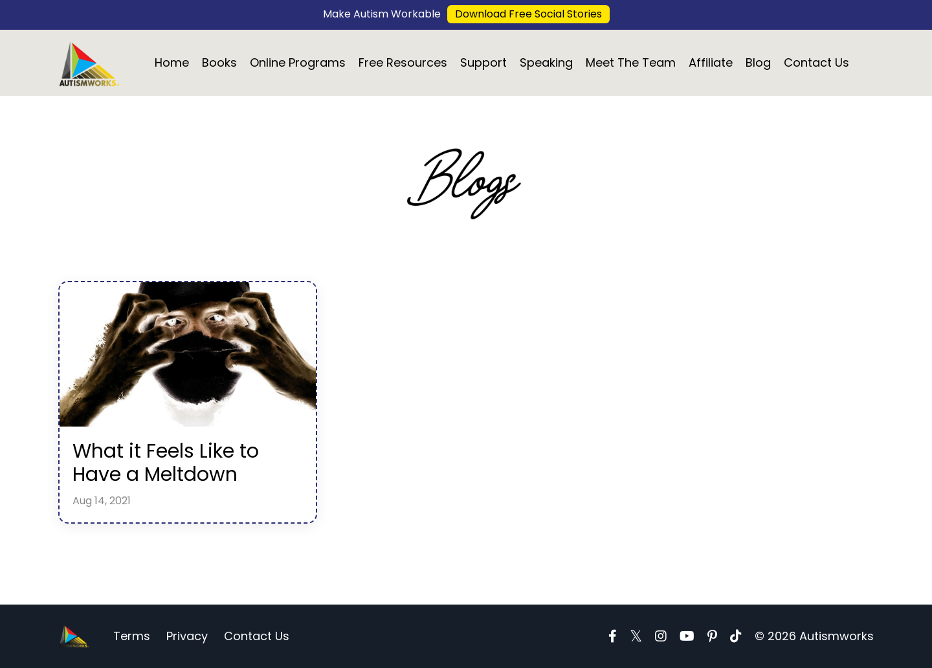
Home (172, 62)
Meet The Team (631, 62)
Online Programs (298, 62)
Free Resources (403, 62)
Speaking (546, 62)
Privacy (187, 636)
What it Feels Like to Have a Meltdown (165, 463)
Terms (131, 636)
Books (219, 62)
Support (483, 62)
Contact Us (816, 62)
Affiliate (711, 62)
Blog (758, 62)
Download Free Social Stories (528, 13)
